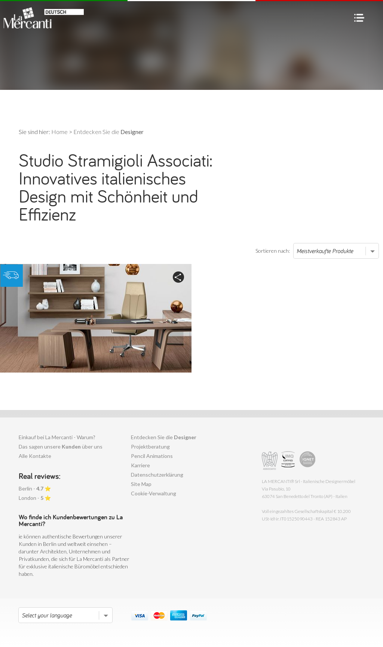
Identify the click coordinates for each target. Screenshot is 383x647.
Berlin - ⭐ (35, 488)
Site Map (141, 484)
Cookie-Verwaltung (153, 493)
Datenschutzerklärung (157, 474)
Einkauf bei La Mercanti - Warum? (57, 437)
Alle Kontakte (35, 456)
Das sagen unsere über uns (60, 446)
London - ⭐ (35, 498)
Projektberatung (150, 446)
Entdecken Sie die (163, 437)
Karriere (140, 465)
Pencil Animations (152, 456)
